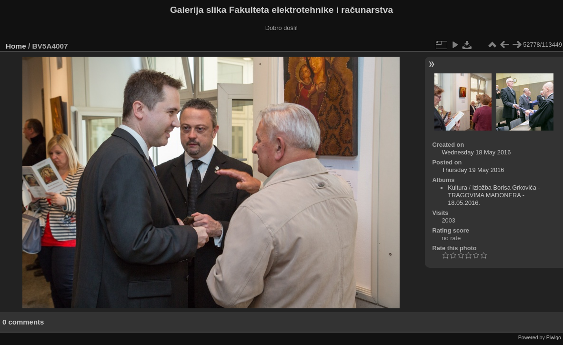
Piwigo (553, 337)
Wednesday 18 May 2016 (476, 152)
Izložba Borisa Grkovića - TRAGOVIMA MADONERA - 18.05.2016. (494, 195)
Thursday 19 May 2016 (473, 169)
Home (16, 46)
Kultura (457, 187)
